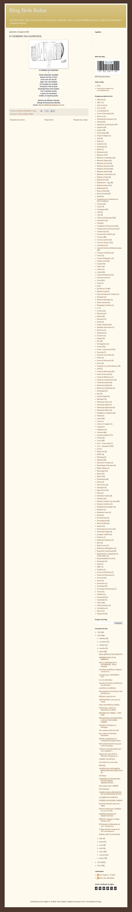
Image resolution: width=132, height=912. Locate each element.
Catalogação (101, 209)
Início (99, 86)
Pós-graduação (102, 521)
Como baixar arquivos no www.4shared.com (105, 89)
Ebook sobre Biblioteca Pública (109, 705)
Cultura (99, 272)
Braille (99, 196)
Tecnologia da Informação (105, 589)
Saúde (99, 564)
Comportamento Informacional (107, 229)
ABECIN (100, 100)
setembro (102, 648)
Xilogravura (101, 614)
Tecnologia (100, 586)
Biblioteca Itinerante (103, 166)
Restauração (101, 561)
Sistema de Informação (104, 575)
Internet (99, 416)
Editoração (100, 313)
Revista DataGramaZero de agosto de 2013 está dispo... (110, 745)
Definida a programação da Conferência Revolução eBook (110, 740)
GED (98, 369)
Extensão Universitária (104, 355)
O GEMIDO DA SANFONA (108, 797)
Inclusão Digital (102, 396)
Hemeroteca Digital (103, 385)
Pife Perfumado (104, 789)
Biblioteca (100, 155)
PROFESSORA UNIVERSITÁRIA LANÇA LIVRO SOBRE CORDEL (110, 720)
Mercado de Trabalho (104, 463)
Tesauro (99, 592)
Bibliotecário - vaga (103, 182)
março (101, 851)
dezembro (102, 638)
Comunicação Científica (105, 234)
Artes (99, 138)
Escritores (100, 336)
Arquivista (100, 127)
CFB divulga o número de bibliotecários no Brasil (107, 709)
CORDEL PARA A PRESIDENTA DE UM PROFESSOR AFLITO (110, 793)
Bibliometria (101, 152)
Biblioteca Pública (103, 171)
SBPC (99, 567)
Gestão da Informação (104, 371)
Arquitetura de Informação (105, 124)
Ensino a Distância (103, 325)
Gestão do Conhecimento (105, 380)
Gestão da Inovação (103, 374)
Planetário (100, 509)
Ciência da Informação (104, 218)
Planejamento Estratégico (105, 507)
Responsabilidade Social (105, 558)
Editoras (99, 316)
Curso (99, 280)
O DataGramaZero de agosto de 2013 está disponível (109, 830)
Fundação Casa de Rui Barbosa (107, 366)
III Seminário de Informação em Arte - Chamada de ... (109, 825)
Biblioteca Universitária (105, 174)
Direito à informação (104, 300)
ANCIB (99, 122)
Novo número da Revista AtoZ (109, 730)
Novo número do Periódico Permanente (108, 734)
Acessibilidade (102, 111)
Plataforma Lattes (102, 512)
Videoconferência (102, 605)
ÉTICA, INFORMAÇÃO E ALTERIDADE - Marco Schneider (108, 664)
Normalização (101, 479)
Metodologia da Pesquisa (105, 465)
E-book (99, 311)
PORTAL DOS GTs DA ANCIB (109, 834)
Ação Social (101, 105)
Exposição (100, 352)
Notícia (99, 482)
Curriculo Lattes (102, 278)
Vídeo (99, 603)
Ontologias (100, 487)
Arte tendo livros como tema (108, 762)
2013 (99, 635)
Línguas (99, 427)
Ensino (99, 322)
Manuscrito (100, 451)
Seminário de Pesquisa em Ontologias (107, 726)
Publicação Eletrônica (104, 540)
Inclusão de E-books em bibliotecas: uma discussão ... (111, 684)
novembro (102, 642)
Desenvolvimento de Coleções (107, 294)
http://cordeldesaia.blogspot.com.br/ (51, 105)
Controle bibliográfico (104, 258)
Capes (99, 206)
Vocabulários (101, 608)
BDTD (99, 149)
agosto (101, 651)
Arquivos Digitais (103, 136)
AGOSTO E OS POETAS (107, 688)
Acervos (99, 108)
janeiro (101, 858)
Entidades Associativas (104, 327)
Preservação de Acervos (105, 529)
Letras (99, 421)
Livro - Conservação (103, 443)
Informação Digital (103, 405)
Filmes (99, 358)
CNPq (99, 223)
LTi (98, 449)
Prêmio (99, 526)
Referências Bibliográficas (105, 548)
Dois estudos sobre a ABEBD (108, 786)
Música (99, 476)
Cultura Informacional (104, 275)
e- (97, 308)
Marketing (100, 457)
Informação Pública (103, 410)
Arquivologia (101, 133)
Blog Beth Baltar (28, 10)
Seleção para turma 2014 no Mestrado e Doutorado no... (109, 755)
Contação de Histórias (104, 253)
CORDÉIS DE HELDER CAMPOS (110, 800)
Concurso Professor (103, 242)
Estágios (99, 338)
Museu (99, 474)
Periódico (100, 498)
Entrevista (100, 330)
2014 (99, 632)
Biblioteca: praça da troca (107, 696)
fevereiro (102, 855)
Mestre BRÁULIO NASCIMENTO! (111, 654)
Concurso (100, 237)
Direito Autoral (102, 302)
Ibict (98, 394)
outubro (102, 645)
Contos (99, 255)
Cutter (99, 283)
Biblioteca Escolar (103, 163)
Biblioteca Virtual (103, 177)
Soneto (99, 581)
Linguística (100, 429)
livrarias (99, 438)
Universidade (101, 597)
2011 (99, 866)
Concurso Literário (103, 240)
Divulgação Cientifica (104, 305)
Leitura (99, 418)
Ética (98, 341)
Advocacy (100, 116)
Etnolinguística (102, 344)
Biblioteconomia (102, 185)
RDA (99, 543)
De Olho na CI (102, 289)
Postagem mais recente (17, 120)
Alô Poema (102, 776)
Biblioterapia (101, 188)
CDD (99, 212)
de (98, 286)
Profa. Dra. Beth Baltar (106, 878)
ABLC (99, 102)
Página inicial (49, 120)
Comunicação (101, 231)
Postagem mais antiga (80, 120)
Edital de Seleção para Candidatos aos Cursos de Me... (110, 810)
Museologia (101, 471)
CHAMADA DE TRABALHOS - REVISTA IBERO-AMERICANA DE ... (110, 781)
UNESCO (100, 594)
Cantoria (100, 204)
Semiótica (100, 569)
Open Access (101, 490)
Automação (101, 147)
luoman (83, 901)
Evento (99, 347)
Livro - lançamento (103, 446)
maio (101, 845)
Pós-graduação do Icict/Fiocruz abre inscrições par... (111, 692)
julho (101, 838)
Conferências (101, 245)
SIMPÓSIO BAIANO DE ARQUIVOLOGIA (107, 815)
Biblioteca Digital (103, 160)
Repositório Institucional (105, 551)
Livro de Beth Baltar (105, 680)
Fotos (99, 363)
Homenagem (101, 391)
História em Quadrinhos (105, 388)
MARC (99, 454)
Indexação (100, 399)
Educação (100, 319)
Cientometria (101, 220)
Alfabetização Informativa (105, 119)
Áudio (99, 141)
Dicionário (100, 297)
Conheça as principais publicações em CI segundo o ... (110, 750)
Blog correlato (101, 191)
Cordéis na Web (102, 261)
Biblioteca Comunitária (104, 158)
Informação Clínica (103, 402)
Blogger (98, 901)
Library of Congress (103, 424)
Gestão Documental (103, 382)
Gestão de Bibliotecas (104, 377)
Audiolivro (100, 144)
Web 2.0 (99, 611)
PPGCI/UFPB (101, 523)
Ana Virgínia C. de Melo (107, 875)
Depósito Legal (102, 291)
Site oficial (100, 578)
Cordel (20, 114)
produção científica (103, 534)
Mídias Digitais (102, 468)
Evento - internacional (104, 349)
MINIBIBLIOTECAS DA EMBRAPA (107, 658)
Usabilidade (101, 600)
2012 (99, 862)
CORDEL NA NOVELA (107, 759)
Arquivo (99, 130)
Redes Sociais (101, 545)
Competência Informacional (106, 226)
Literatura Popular (28, 114)
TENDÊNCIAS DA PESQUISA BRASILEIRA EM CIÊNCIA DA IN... (111, 770)
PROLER (102, 765)
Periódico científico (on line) (106, 501)
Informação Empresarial (105, 407)
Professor (100, 537)
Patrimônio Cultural (103, 496)
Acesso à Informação (104, 113)
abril (101, 848)
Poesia (99, 515)
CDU (99, 215)
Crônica (99, 269)
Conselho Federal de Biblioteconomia (109, 248)
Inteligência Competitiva (105, 413)
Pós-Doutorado (102, 518)
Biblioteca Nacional (103, 169)
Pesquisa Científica (103, 504)
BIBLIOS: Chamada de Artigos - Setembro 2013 (109, 820)
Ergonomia (100, 333)
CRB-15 (99, 266)
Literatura (100, 432)
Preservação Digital (103, 532)
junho (101, 842)
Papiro (99, 493)
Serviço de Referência (104, 572)
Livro (99, 440)
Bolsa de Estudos (102, 193)
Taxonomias (101, 583)
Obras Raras (101, 485)
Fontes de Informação (104, 360)
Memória (100, 460)
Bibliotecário (101, 180)
